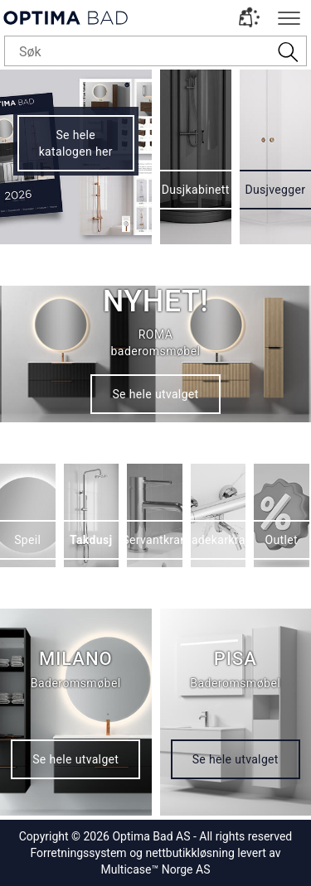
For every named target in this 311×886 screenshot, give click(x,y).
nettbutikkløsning (189, 853)
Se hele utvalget (155, 394)
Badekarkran (218, 540)
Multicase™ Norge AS (156, 869)
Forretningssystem (78, 853)
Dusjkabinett (196, 189)
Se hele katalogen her (76, 143)
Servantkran (154, 540)
